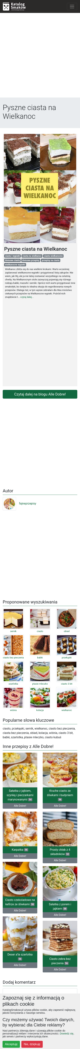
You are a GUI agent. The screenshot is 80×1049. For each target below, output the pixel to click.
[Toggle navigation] (72, 6)
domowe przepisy (30, 260)
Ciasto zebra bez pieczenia (60, 961)
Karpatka (20, 849)
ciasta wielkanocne (53, 256)
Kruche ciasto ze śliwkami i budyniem (60, 795)
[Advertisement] (40, 56)
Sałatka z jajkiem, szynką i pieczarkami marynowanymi (20, 795)
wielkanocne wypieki (15, 264)
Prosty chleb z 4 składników (60, 852)
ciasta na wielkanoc (32, 256)
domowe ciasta (12, 260)
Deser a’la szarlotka (20, 957)
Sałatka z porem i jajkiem (60, 906)
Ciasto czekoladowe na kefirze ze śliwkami (20, 902)
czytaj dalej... (27, 297)
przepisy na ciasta (50, 260)
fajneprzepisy (19, 503)
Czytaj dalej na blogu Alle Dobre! (40, 394)
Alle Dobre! (20, 805)
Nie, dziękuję (32, 1044)
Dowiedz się (66, 1033)
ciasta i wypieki (12, 256)
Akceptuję (11, 1044)
